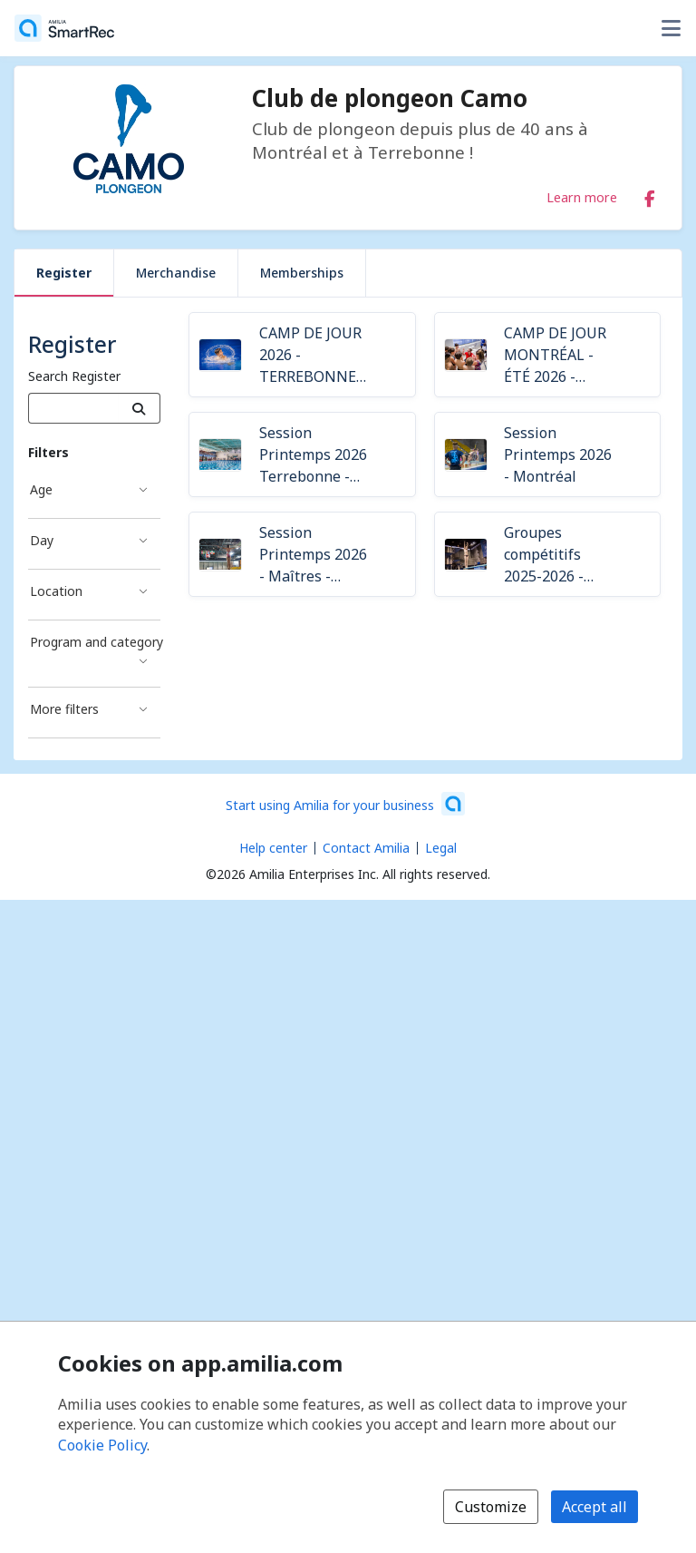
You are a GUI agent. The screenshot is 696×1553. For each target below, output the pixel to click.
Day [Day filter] (41, 540)
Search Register (74, 376)
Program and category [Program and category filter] (95, 641)
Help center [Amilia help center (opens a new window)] (273, 847)
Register (64, 272)
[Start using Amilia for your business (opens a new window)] (345, 804)
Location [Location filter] (56, 591)
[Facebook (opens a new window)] (650, 195)
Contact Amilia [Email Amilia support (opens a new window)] (366, 847)
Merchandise (176, 272)
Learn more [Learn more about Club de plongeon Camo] (581, 197)
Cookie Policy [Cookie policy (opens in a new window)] (102, 1445)
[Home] (64, 28)
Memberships (301, 272)
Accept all (594, 1507)
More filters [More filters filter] (64, 709)
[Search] (139, 408)
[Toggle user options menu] (671, 28)
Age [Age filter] (41, 489)
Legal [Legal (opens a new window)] (441, 847)
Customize (491, 1507)
